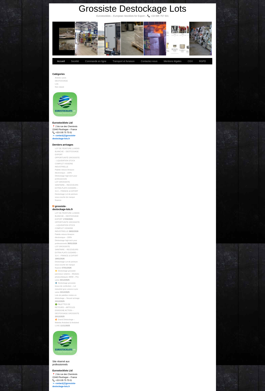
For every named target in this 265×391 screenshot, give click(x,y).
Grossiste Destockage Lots (132, 9)
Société (86, 38)
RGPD (202, 61)
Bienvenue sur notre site (63, 38)
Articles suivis (60, 78)
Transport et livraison (109, 38)
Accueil (61, 61)
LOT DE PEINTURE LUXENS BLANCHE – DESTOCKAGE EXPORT (67, 151)
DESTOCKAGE (61, 81)
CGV (190, 61)
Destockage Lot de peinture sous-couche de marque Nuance (66, 197)
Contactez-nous (132, 38)
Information (200, 38)
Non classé (59, 87)
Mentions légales (172, 61)
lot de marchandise (177, 38)
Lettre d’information (155, 38)
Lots (56, 84)
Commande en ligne (95, 61)
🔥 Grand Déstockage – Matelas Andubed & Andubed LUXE (67, 322)
